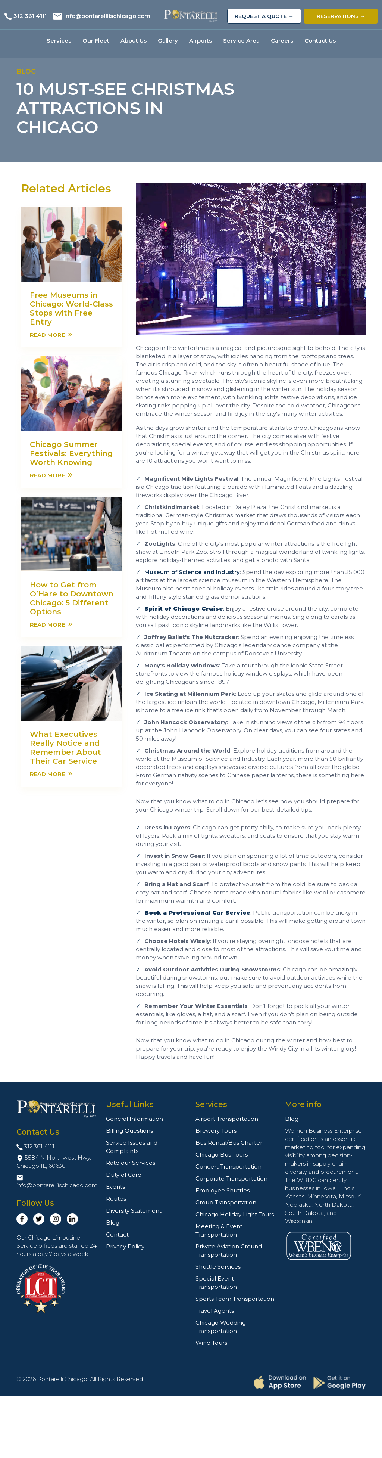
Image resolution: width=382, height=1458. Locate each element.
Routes (116, 1198)
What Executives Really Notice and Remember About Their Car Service (65, 748)
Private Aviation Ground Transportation (228, 1250)
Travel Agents (214, 1310)
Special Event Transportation (216, 1282)
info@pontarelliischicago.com (107, 15)
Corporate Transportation (231, 1178)
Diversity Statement (134, 1210)
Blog (112, 1222)
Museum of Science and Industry (192, 572)
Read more (51, 334)
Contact (117, 1234)
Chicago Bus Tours (221, 1154)
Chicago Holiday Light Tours (234, 1214)
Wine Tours (211, 1342)
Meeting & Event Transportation (218, 1230)
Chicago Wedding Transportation (220, 1326)
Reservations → (341, 16)
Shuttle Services (218, 1266)
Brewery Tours (216, 1130)
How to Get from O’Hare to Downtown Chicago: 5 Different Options (71, 598)
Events (115, 1186)
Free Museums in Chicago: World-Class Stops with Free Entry (71, 308)
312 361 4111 (30, 15)
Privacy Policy (125, 1246)
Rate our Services (130, 1162)
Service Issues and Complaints (131, 1146)
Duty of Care (123, 1174)
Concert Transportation (228, 1166)
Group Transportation (225, 1202)
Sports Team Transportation (234, 1298)
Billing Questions (129, 1130)
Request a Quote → (264, 16)
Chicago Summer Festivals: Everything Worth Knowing (71, 453)
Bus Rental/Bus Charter (228, 1142)
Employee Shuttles (222, 1190)
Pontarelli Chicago (62, 1379)
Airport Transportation (226, 1118)
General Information (134, 1118)
